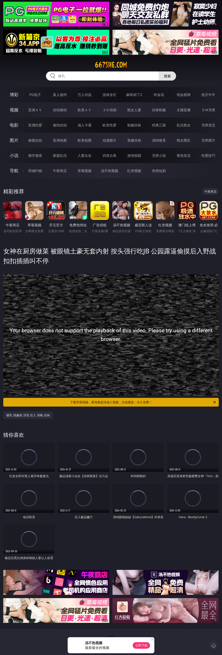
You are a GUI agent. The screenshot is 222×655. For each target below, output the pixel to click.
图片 (14, 140)
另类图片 (208, 140)
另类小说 (159, 155)
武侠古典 (109, 155)
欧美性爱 (109, 125)
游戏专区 (109, 94)
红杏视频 (134, 170)
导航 (14, 171)
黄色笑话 (184, 155)
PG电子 (35, 94)
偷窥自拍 (35, 140)
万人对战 (84, 94)
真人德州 (60, 94)
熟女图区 (184, 140)
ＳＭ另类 (208, 110)
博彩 (14, 95)
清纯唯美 (159, 140)
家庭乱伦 (60, 155)
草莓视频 (84, 170)
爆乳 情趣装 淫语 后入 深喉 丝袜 (28, 415)
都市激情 (35, 155)
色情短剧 (159, 170)
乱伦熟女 (184, 125)
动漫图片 (109, 140)
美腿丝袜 (134, 140)
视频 (14, 110)
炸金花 (159, 94)
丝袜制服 (159, 110)
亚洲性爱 (35, 125)
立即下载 (141, 645)
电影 (14, 125)
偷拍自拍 (60, 125)
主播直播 (184, 110)
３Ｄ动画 (109, 110)
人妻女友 (84, 155)
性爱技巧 (208, 155)
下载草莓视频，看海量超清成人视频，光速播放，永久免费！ (143, 402)
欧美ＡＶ (84, 110)
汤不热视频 (109, 170)
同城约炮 (35, 170)
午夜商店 (60, 170)
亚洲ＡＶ (35, 110)
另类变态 (208, 125)
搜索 (167, 76)
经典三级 (159, 125)
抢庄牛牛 (208, 94)
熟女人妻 (134, 110)
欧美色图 (84, 140)
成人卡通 (84, 125)
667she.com (111, 65)
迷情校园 (134, 155)
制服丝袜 (134, 125)
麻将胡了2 (134, 94)
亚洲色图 (60, 140)
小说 (14, 155)
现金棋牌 (184, 94)
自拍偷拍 (60, 110)
